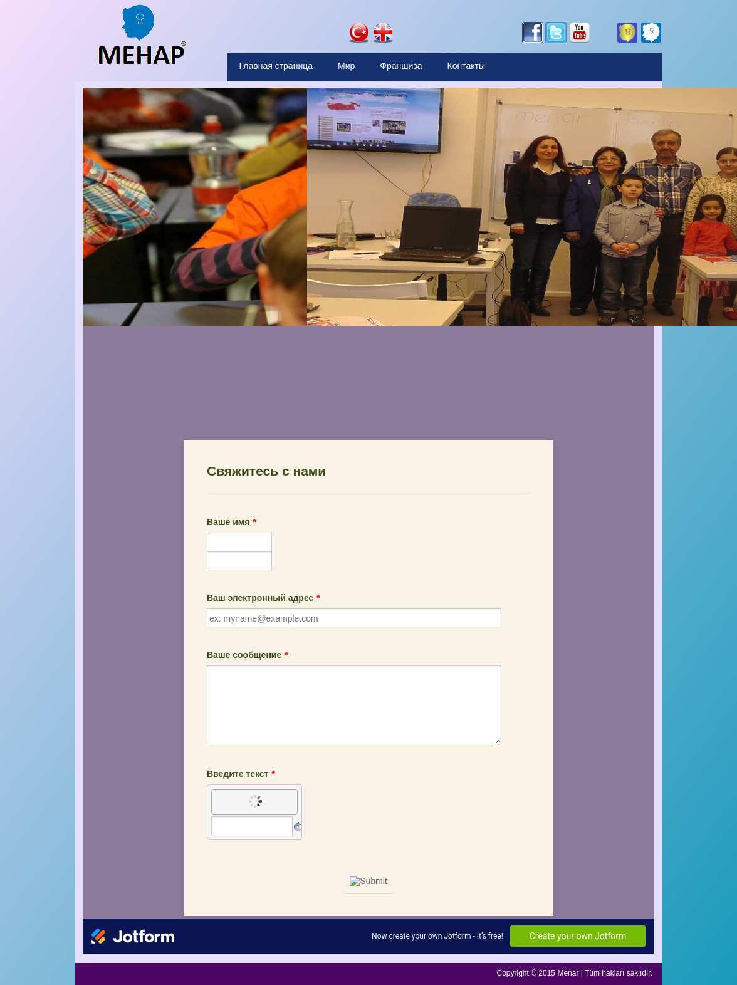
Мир (346, 66)
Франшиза (401, 66)
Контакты (466, 66)
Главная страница (276, 66)
